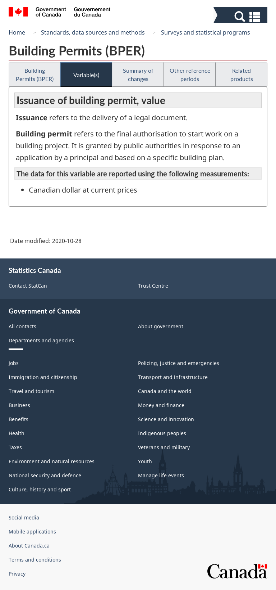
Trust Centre (153, 285)
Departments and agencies (41, 340)
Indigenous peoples (162, 433)
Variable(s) (86, 74)
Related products (241, 74)
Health (16, 433)
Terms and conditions (35, 559)
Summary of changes (138, 74)
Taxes (15, 447)
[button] (241, 17)
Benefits (18, 419)
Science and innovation (166, 419)
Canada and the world (165, 391)
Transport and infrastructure (173, 377)
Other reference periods (190, 74)
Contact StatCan (28, 285)
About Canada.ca (29, 545)
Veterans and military (164, 447)
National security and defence (45, 475)
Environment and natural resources (52, 461)
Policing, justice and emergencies (178, 363)
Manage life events (161, 475)
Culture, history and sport (40, 489)
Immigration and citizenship (43, 377)
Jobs (14, 363)
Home (17, 32)
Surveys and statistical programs (205, 32)
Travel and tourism (31, 391)
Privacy (17, 573)
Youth (145, 461)
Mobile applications (32, 531)
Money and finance (161, 405)
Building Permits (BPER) (35, 74)
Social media (24, 517)
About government (160, 326)
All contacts (22, 326)
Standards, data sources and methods (93, 32)
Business (19, 405)
